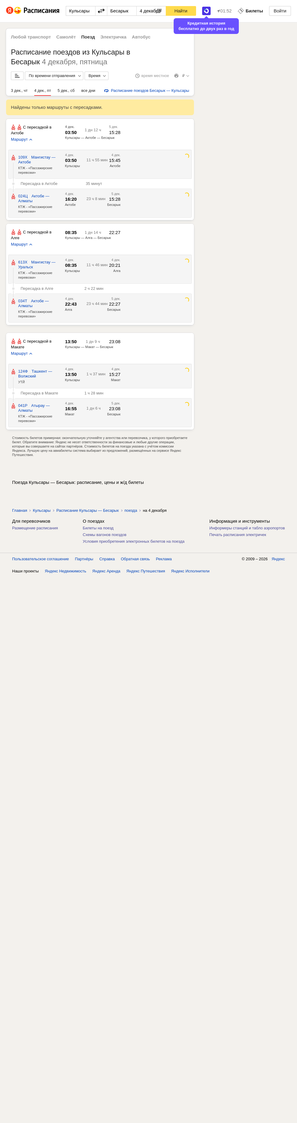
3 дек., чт (19, 90)
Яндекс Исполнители (190, 571)
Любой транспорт (31, 36)
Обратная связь (135, 559)
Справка (107, 559)
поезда (131, 510)
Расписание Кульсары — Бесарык (87, 510)
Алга (117, 271)
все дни (88, 90)
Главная (19, 510)
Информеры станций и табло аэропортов (247, 528)
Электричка (113, 36)
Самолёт (66, 36)
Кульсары (72, 166)
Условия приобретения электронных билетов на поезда (134, 541)
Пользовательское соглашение (40, 559)
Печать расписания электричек (237, 534)
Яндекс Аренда (106, 571)
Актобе (115, 166)
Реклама (164, 559)
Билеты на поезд (98, 528)
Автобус (141, 36)
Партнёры (84, 559)
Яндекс (278, 559)
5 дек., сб (66, 90)
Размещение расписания (35, 528)
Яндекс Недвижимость (65, 571)
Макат (115, 380)
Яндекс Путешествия (145, 571)
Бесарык (114, 204)
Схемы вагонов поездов (104, 534)
